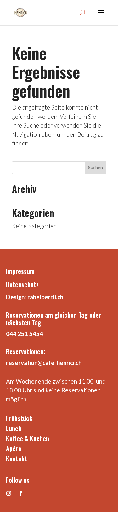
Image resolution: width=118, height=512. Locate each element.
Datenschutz (22, 284)
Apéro (13, 448)
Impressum (20, 271)
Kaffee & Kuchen (27, 438)
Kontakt (16, 458)
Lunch (13, 428)
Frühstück (19, 418)
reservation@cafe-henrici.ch (43, 362)
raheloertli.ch (45, 296)
